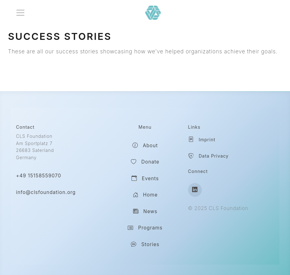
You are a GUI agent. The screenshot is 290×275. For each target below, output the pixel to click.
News (145, 211)
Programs (145, 228)
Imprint (201, 139)
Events (145, 178)
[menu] (20, 12)
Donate (145, 162)
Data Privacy (208, 156)
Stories (145, 244)
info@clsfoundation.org (46, 192)
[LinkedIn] (195, 190)
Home (145, 195)
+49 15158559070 (38, 176)
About (145, 145)
